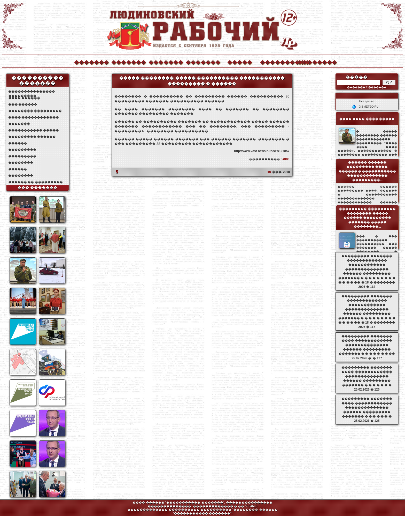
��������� (22, 150)
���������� (277, 62)
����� (239, 62)
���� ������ (24, 98)
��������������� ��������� (31, 92)
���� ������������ (33, 117)
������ (17, 143)
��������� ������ (32, 137)
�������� (314, 62)
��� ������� (38, 187)
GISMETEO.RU (368, 106)
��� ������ (22, 104)
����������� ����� (33, 130)
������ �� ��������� (35, 182)
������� (91, 62)
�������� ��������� (35, 111)
